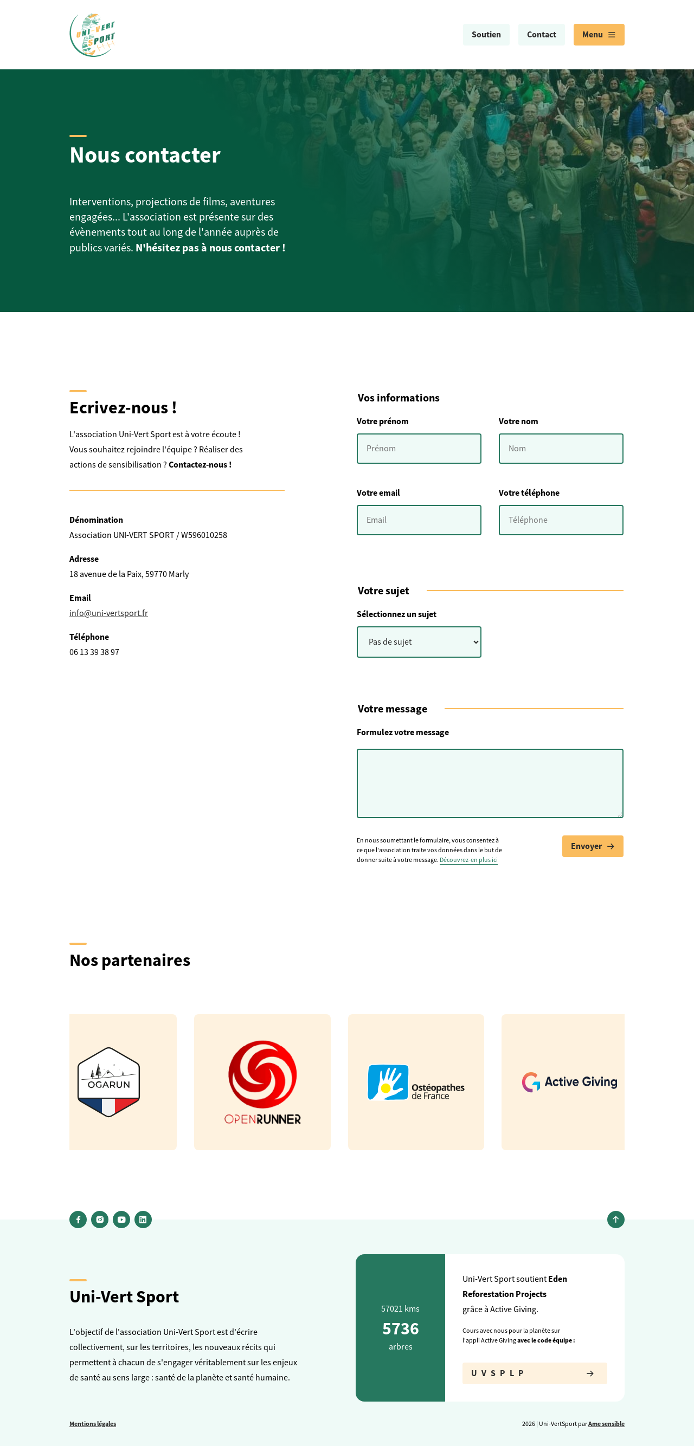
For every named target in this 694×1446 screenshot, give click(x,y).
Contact (541, 34)
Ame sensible (606, 1423)
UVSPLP (535, 1373)
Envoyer (593, 846)
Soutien (486, 34)
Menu (599, 34)
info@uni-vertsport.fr (108, 613)
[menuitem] (486, 35)
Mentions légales (92, 1423)
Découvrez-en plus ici (469, 859)
